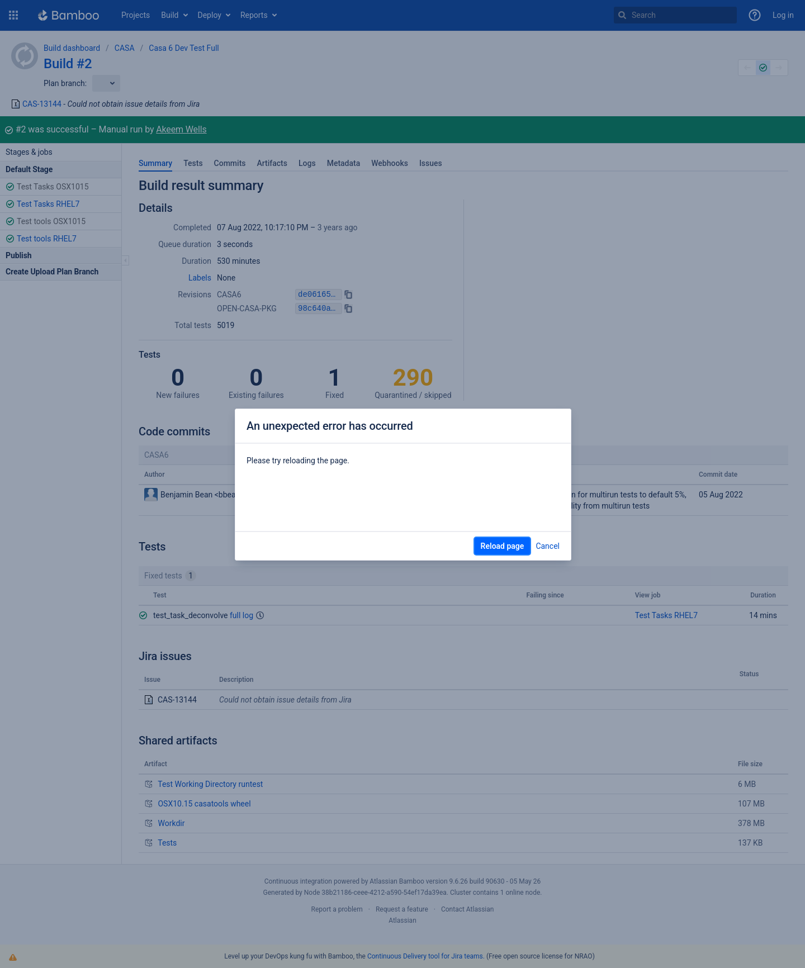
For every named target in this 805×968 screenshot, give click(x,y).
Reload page (502, 546)
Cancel (548, 546)
